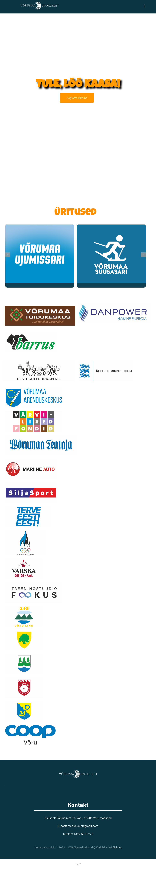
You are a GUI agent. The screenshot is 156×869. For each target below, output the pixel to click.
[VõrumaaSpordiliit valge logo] (39, 2)
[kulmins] (105, 362)
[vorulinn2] (24, 607)
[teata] (41, 436)
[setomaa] (24, 678)
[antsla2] (24, 631)
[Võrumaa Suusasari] (111, 226)
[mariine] (31, 460)
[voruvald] (24, 702)
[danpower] (114, 304)
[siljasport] (31, 484)
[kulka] (38, 362)
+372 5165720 (83, 834)
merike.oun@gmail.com (83, 826)
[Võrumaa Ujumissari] (39, 226)
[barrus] (31, 333)
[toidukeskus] (40, 307)
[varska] (24, 560)
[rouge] (24, 655)
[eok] (25, 531)
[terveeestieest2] (28, 507)
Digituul (117, 847)
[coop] (30, 726)
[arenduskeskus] (34, 389)
